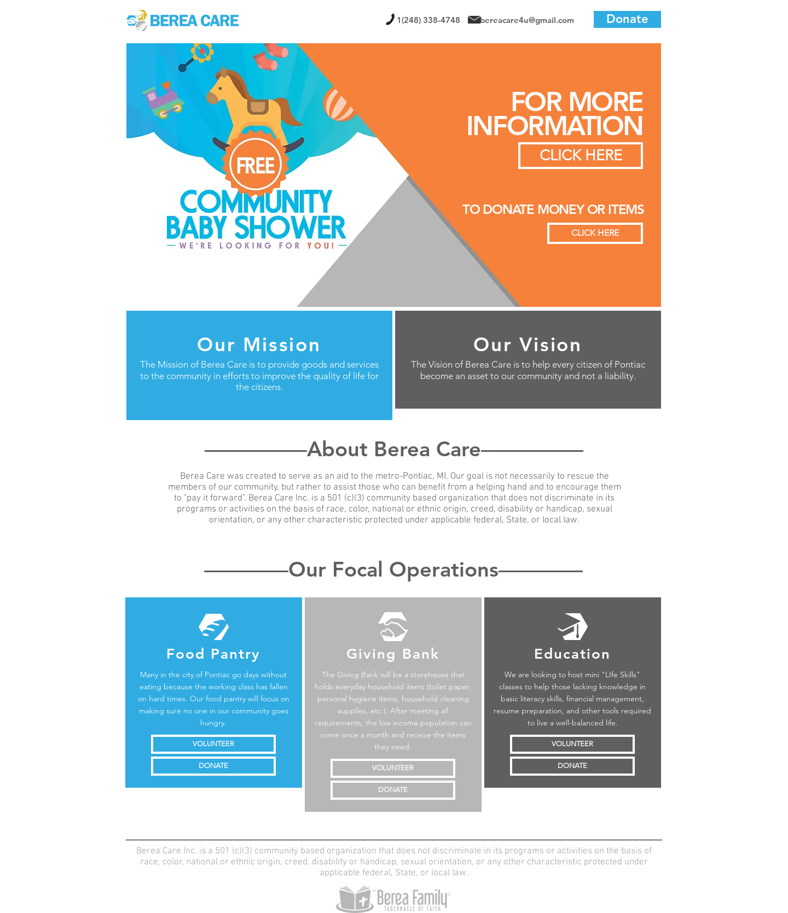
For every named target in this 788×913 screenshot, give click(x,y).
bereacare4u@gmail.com (527, 20)
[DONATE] (213, 766)
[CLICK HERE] (595, 233)
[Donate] (627, 19)
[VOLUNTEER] (213, 744)
